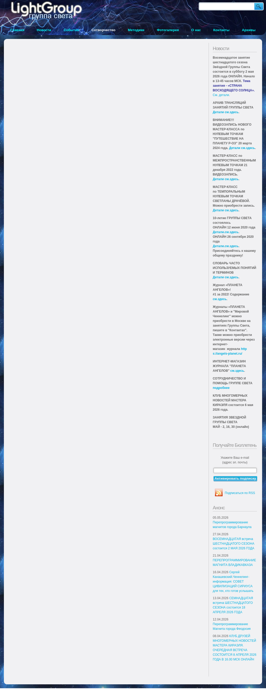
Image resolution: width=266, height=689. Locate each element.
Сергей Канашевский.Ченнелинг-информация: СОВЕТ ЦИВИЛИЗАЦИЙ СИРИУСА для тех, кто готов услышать (233, 581)
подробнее (221, 388)
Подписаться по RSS (240, 493)
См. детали (221, 95)
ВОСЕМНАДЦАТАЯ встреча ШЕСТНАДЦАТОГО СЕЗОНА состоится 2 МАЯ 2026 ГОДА (233, 543)
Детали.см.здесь (225, 232)
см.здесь (220, 299)
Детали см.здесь (225, 112)
